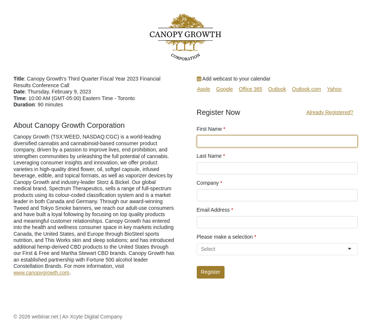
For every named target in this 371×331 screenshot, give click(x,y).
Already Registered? (329, 112)
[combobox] (274, 249)
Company (209, 183)
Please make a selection (226, 237)
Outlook (277, 89)
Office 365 (250, 89)
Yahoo (334, 89)
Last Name (211, 156)
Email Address (215, 210)
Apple (203, 89)
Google (224, 89)
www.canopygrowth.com (42, 273)
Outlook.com (306, 89)
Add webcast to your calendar (234, 79)
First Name (211, 129)
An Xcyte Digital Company (92, 317)
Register (210, 272)
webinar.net (45, 317)
